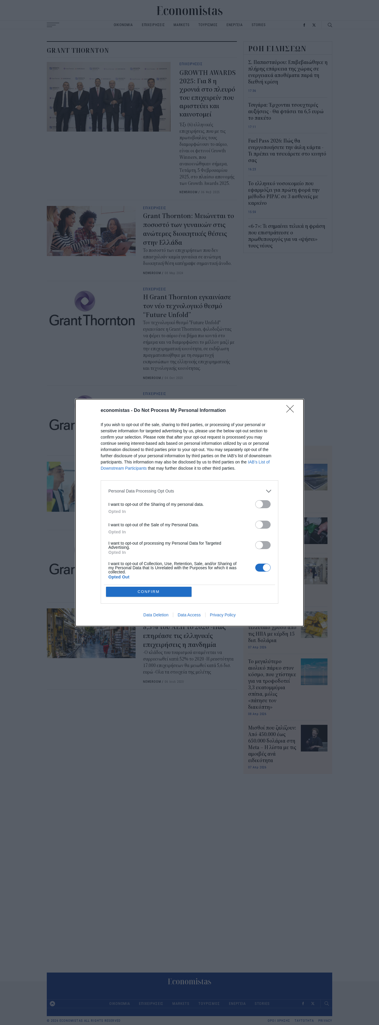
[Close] (292, 410)
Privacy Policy (223, 615)
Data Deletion (155, 615)
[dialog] (189, 512)
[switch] (263, 504)
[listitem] (189, 491)
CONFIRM (149, 591)
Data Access (189, 615)
